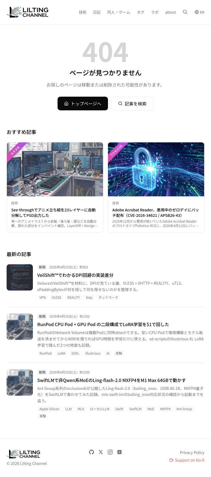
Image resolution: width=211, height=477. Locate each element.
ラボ (155, 12)
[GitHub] (91, 452)
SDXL (75, 353)
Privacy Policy (192, 452)
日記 (97, 12)
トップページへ (82, 103)
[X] (100, 452)
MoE (150, 408)
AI (108, 353)
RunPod (45, 353)
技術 (83, 12)
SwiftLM (135, 408)
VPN (42, 297)
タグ (140, 12)
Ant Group (184, 408)
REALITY (73, 297)
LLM (68, 408)
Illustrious (93, 353)
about (170, 12)
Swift (119, 408)
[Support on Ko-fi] (186, 460)
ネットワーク (108, 297)
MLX (81, 408)
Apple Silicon (49, 408)
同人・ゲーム (118, 12)
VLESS (56, 297)
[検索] (185, 12)
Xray (89, 297)
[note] (119, 452)
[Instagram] (110, 452)
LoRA (61, 353)
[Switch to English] (199, 12)
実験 (119, 353)
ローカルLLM (99, 408)
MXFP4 (165, 408)
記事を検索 (132, 103)
